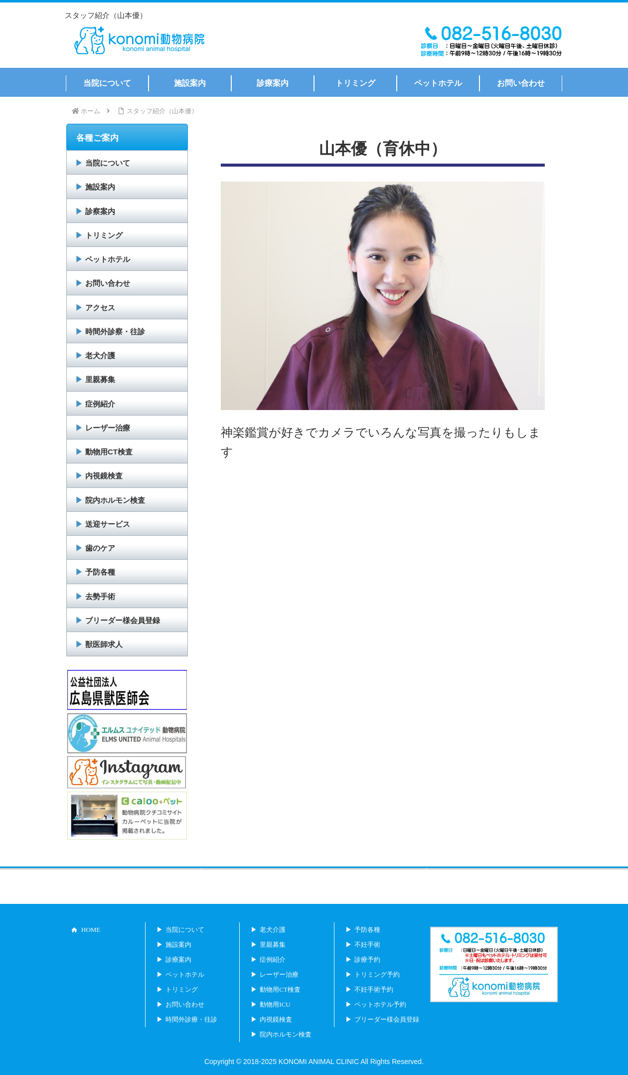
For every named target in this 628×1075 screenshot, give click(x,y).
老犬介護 (100, 355)
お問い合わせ (107, 283)
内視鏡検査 (104, 475)
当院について (107, 163)
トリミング (104, 235)
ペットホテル (107, 259)
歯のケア (100, 548)
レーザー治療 (107, 428)
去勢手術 (100, 596)
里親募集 (100, 379)
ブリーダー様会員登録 (122, 620)
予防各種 (100, 572)
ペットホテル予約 (380, 1004)
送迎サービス (107, 524)
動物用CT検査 (109, 451)
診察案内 (100, 211)
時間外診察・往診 (115, 331)
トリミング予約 (377, 974)
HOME (90, 929)
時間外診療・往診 (191, 1019)
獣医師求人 (104, 644)
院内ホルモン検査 (115, 500)
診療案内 (178, 959)
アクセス (100, 307)
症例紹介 (100, 404)
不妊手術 (367, 944)
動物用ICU (275, 1004)
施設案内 (100, 187)
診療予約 (367, 959)
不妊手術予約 (373, 989)
